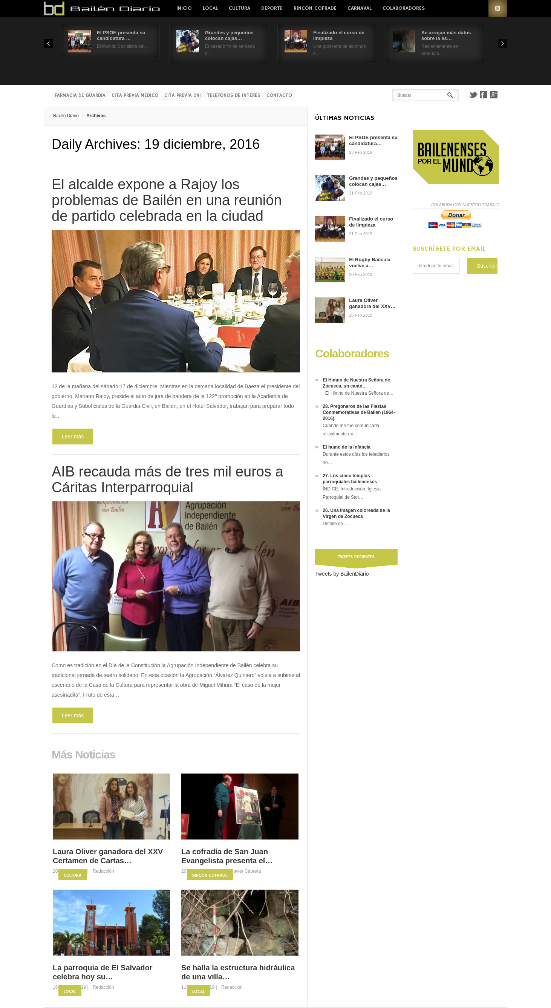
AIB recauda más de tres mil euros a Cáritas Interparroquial (167, 479)
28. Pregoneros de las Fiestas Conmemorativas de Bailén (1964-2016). (359, 412)
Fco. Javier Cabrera (241, 871)
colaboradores (404, 8)
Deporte (272, 8)
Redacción (103, 871)
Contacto (279, 95)
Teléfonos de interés (233, 95)
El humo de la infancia (346, 447)
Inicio (184, 8)
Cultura (239, 8)
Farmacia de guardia (80, 95)
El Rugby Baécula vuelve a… (369, 262)
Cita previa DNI (182, 95)
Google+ (494, 94)
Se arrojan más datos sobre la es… (446, 35)
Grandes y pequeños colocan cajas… (229, 35)
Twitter (473, 94)
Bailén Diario (66, 115)
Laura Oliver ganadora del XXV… (372, 303)
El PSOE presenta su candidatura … (121, 35)
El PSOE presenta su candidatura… (373, 140)
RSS (497, 8)
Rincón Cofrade (315, 8)
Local (210, 8)
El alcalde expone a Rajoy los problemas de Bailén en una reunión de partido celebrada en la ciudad (167, 200)
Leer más (73, 437)
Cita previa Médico (135, 95)
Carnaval (359, 8)
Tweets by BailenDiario (342, 574)
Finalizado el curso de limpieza (371, 222)
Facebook (483, 94)
